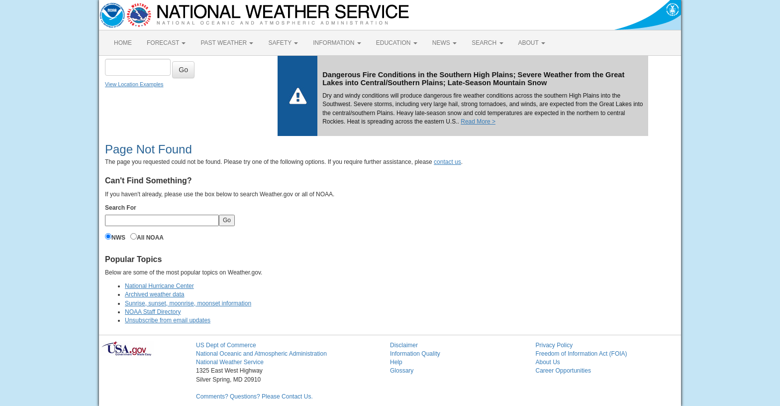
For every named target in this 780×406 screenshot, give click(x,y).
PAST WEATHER (226, 42)
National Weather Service (230, 362)
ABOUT (531, 42)
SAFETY (283, 42)
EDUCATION (396, 42)
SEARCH (487, 42)
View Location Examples (134, 84)
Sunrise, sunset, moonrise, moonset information (188, 303)
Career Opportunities (563, 370)
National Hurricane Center (159, 285)
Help (396, 362)
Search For (120, 207)
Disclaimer (404, 345)
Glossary (401, 370)
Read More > (478, 121)
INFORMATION (337, 42)
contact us (447, 161)
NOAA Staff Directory (153, 311)
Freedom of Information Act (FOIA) (581, 353)
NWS (118, 237)
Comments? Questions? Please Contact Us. (254, 396)
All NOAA (150, 237)
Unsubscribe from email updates (167, 320)
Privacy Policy (554, 345)
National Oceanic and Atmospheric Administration (261, 353)
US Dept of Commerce (226, 345)
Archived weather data (154, 294)
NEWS (444, 42)
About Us (548, 362)
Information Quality (415, 353)
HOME (123, 42)
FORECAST (166, 42)
